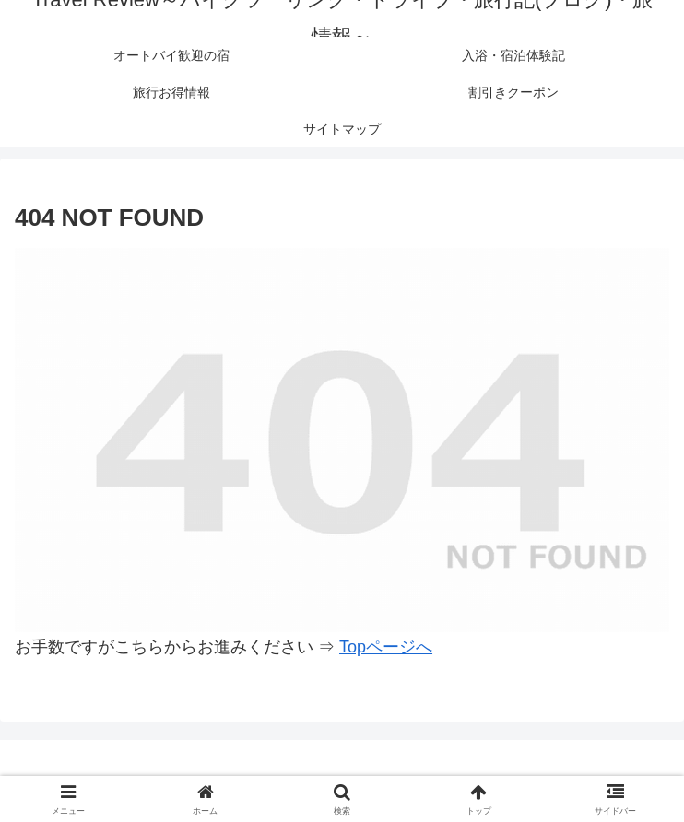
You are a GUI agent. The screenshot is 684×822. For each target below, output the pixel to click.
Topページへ (385, 647)
